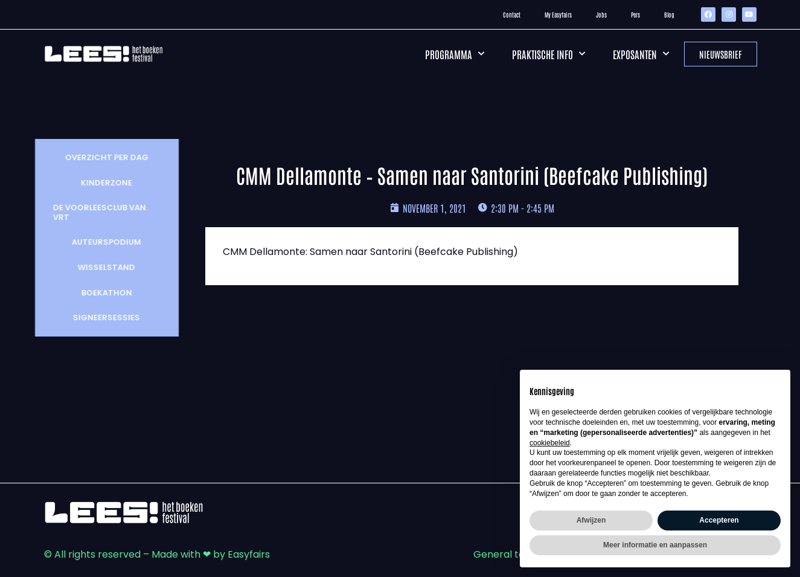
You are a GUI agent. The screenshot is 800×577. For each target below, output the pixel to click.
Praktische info (548, 53)
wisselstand (97, 267)
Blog (669, 14)
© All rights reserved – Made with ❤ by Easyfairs (157, 554)
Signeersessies (97, 317)
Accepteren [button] (718, 520)
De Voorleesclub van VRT (90, 212)
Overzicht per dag (97, 157)
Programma (454, 53)
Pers (635, 14)
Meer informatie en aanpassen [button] (655, 545)
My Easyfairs (558, 14)
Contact (511, 14)
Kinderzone (97, 183)
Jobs (601, 14)
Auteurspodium (97, 242)
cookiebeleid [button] (550, 443)
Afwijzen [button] (591, 520)
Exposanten (641, 53)
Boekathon (97, 292)
